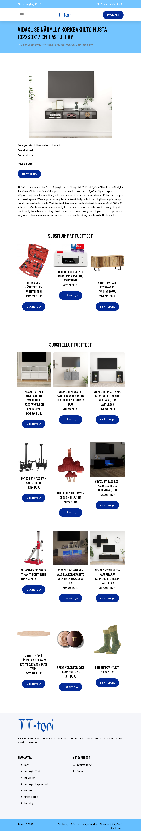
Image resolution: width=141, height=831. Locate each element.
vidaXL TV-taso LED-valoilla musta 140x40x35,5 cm (107, 486)
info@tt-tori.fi (115, 4)
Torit (26, 765)
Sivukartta (116, 828)
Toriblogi (28, 803)
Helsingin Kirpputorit (35, 784)
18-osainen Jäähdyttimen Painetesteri (33, 287)
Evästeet (75, 824)
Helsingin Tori (31, 771)
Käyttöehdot (90, 824)
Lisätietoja (29, 173)
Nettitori (28, 790)
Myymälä (113, 14)
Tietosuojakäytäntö (111, 824)
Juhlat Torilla (30, 796)
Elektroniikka (40, 145)
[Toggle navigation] (22, 14)
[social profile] (40, 4)
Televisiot (54, 145)
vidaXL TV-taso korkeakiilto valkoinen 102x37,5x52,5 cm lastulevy (33, 400)
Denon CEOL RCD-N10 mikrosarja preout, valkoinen (70, 276)
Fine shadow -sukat (107, 667)
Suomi (104, 4)
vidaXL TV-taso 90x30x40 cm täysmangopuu (107, 287)
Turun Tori (29, 777)
